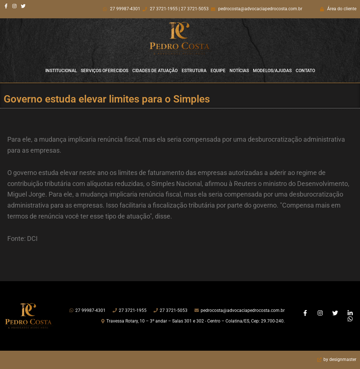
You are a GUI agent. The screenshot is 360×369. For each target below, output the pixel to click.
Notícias (239, 70)
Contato (305, 70)
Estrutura (194, 70)
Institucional (61, 70)
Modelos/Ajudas (272, 70)
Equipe (218, 70)
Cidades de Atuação (155, 70)
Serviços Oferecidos (104, 70)
